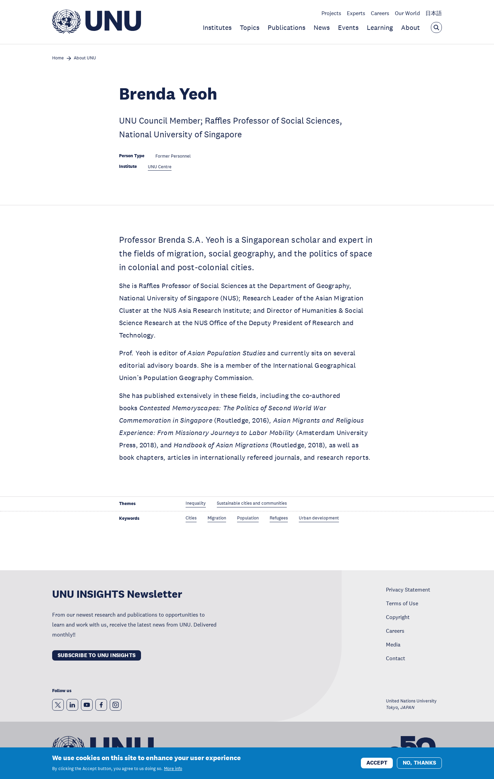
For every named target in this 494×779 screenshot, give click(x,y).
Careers (380, 13)
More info (173, 768)
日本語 (433, 13)
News (322, 27)
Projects (331, 13)
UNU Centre (160, 167)
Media (393, 644)
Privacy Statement (408, 589)
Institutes (217, 27)
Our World (407, 13)
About (410, 27)
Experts (356, 13)
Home (58, 58)
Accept (376, 762)
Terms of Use (402, 603)
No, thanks (419, 762)
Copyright (398, 617)
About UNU (85, 58)
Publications (286, 27)
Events (348, 27)
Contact (395, 658)
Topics (249, 27)
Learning (380, 27)
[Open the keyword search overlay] (436, 27)
